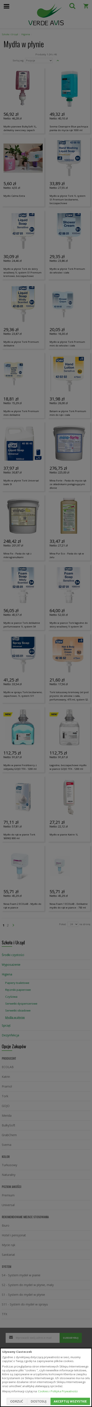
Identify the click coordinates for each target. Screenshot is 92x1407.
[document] (46, 1377)
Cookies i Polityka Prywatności (58, 1391)
